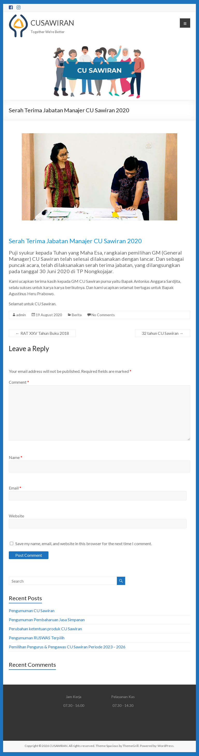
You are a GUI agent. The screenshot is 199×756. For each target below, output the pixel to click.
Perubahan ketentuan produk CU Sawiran (45, 628)
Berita (77, 315)
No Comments (103, 315)
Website (16, 515)
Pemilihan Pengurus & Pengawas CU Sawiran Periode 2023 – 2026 (67, 646)
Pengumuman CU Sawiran (31, 610)
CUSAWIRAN (52, 22)
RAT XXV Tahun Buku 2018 (42, 333)
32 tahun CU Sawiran (162, 333)
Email (15, 487)
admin (21, 315)
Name (15, 457)
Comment (19, 382)
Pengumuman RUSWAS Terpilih (37, 637)
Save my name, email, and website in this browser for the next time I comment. (83, 543)
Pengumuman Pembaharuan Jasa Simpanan (47, 619)
